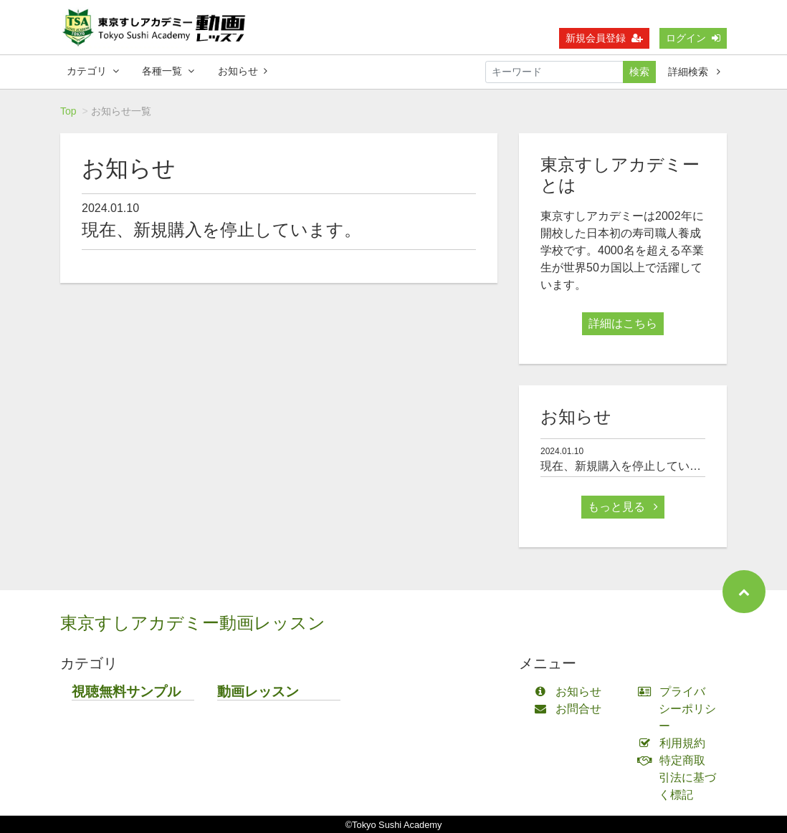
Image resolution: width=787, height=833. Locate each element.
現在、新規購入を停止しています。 (221, 229)
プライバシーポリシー (680, 708)
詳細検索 (694, 71)
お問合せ (570, 709)
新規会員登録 (604, 38)
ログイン (693, 38)
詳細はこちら (622, 323)
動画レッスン (258, 691)
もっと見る (623, 507)
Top (68, 111)
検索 (639, 71)
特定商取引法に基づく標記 (680, 777)
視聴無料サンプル (126, 691)
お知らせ (242, 71)
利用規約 (674, 743)
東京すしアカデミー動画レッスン (192, 622)
